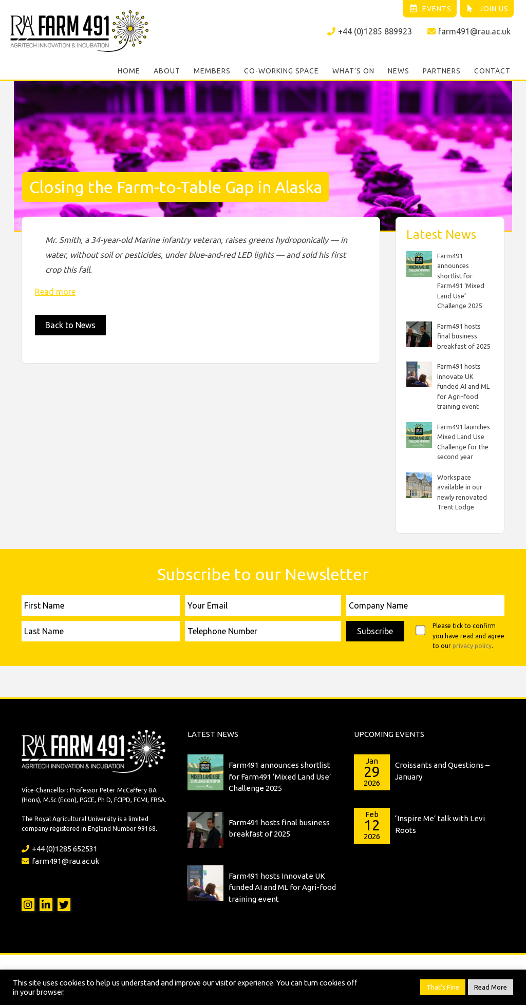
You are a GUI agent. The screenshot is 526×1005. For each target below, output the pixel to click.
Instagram (28, 904)
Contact (492, 71)
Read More (490, 987)
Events (430, 8)
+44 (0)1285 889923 (369, 31)
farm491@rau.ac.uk (469, 31)
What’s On (353, 71)
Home (129, 71)
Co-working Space (281, 71)
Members (212, 71)
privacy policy (472, 645)
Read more (55, 291)
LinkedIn (46, 904)
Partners (442, 71)
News (398, 71)
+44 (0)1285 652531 (60, 848)
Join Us (487, 8)
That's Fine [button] (442, 987)
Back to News (70, 325)
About (167, 71)
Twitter (64, 904)
